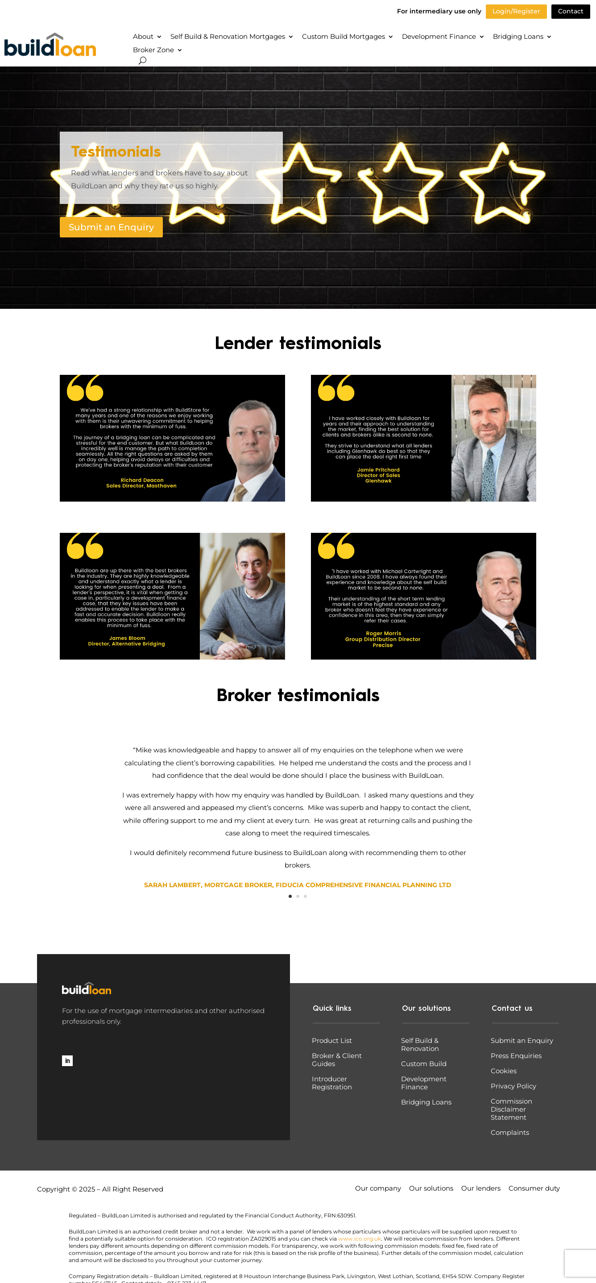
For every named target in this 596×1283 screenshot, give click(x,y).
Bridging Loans (518, 37)
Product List (332, 1041)
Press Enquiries (516, 1056)
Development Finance (439, 37)
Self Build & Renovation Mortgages (227, 37)
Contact (571, 11)
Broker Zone (153, 50)
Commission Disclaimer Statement (511, 1109)
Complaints (510, 1133)
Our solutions (431, 1188)
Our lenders (481, 1188)
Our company (378, 1188)
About (143, 37)
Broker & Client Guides (337, 1060)
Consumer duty (534, 1188)
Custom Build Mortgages (343, 37)
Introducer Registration (332, 1083)
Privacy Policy (513, 1086)
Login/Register (516, 11)
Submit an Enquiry (111, 227)
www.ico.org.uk (359, 1238)
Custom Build (424, 1064)
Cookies (504, 1071)
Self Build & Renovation (420, 1045)
